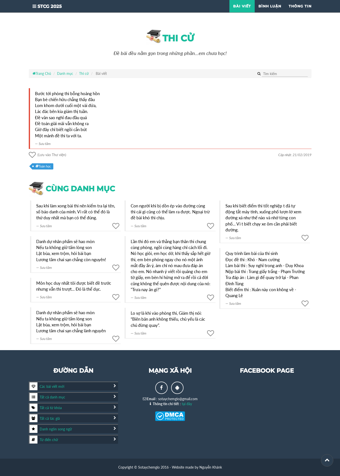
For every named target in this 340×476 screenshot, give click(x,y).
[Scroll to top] (327, 460)
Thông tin (300, 12)
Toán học (43, 166)
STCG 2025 (52, 14)
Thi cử (170, 37)
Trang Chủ (41, 73)
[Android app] (177, 388)
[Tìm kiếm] (285, 74)
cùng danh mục (72, 188)
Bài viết (242, 12)
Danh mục (65, 73)
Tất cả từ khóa (46, 408)
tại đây (187, 404)
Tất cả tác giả (45, 418)
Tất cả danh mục (47, 397)
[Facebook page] (161, 388)
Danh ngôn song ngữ (51, 429)
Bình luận (269, 12)
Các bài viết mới (47, 386)
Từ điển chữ (44, 440)
